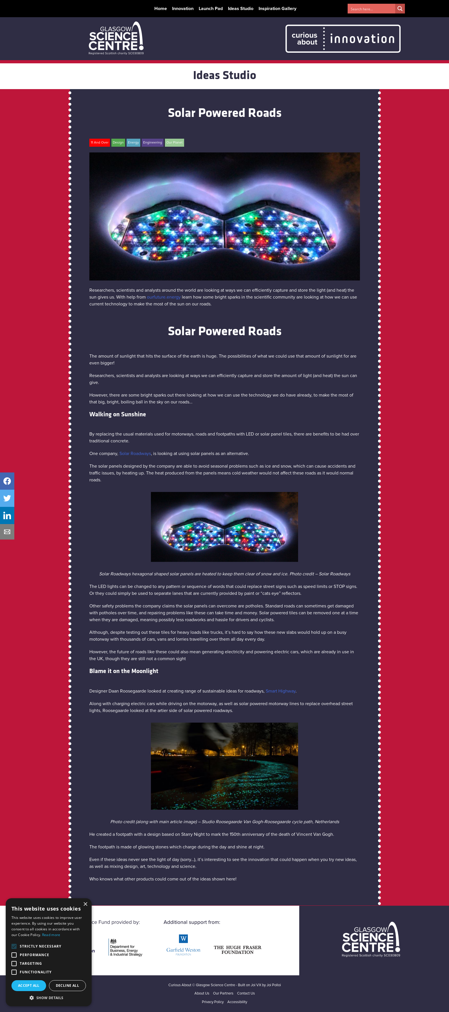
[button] (48, 998)
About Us (201, 993)
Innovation (183, 8)
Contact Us (246, 993)
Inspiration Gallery (277, 8)
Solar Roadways (135, 453)
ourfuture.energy (164, 297)
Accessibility (237, 1002)
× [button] (85, 904)
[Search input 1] (372, 8)
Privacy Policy (213, 1002)
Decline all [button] (67, 985)
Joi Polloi (274, 985)
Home (160, 8)
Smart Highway (281, 691)
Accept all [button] (29, 985)
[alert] (49, 952)
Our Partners (223, 993)
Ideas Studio (240, 8)
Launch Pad (211, 8)
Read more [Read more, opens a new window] (51, 934)
